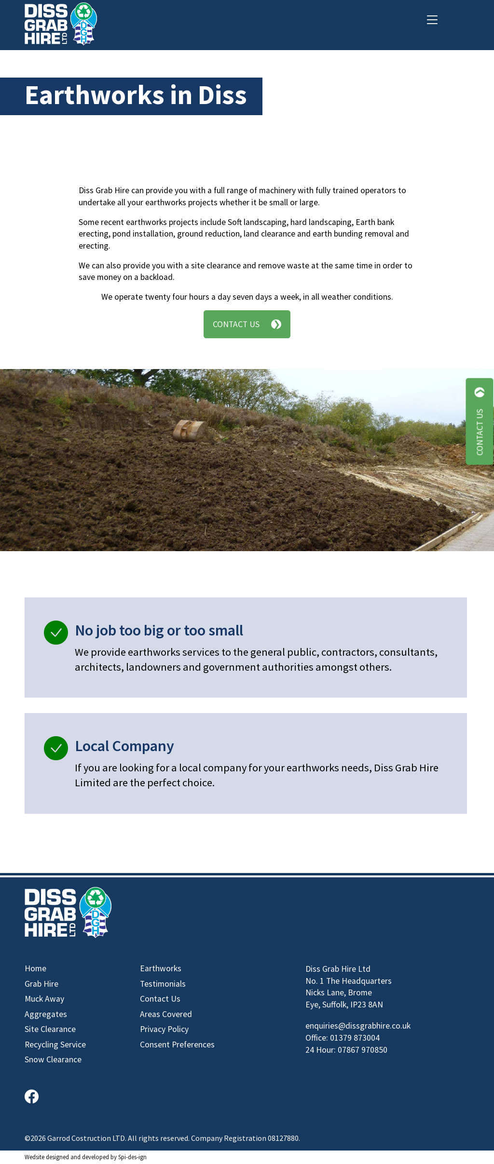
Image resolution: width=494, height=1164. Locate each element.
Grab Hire (41, 984)
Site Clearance (50, 1029)
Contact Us (247, 324)
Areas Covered (166, 1014)
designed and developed (77, 1157)
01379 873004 (355, 1037)
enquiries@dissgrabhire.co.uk (358, 1025)
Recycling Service (55, 1044)
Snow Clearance (53, 1059)
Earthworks (160, 968)
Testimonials (163, 984)
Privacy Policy (164, 1029)
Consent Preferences (177, 1044)
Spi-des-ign (132, 1157)
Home (35, 968)
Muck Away (44, 998)
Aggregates (46, 1014)
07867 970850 (362, 1050)
